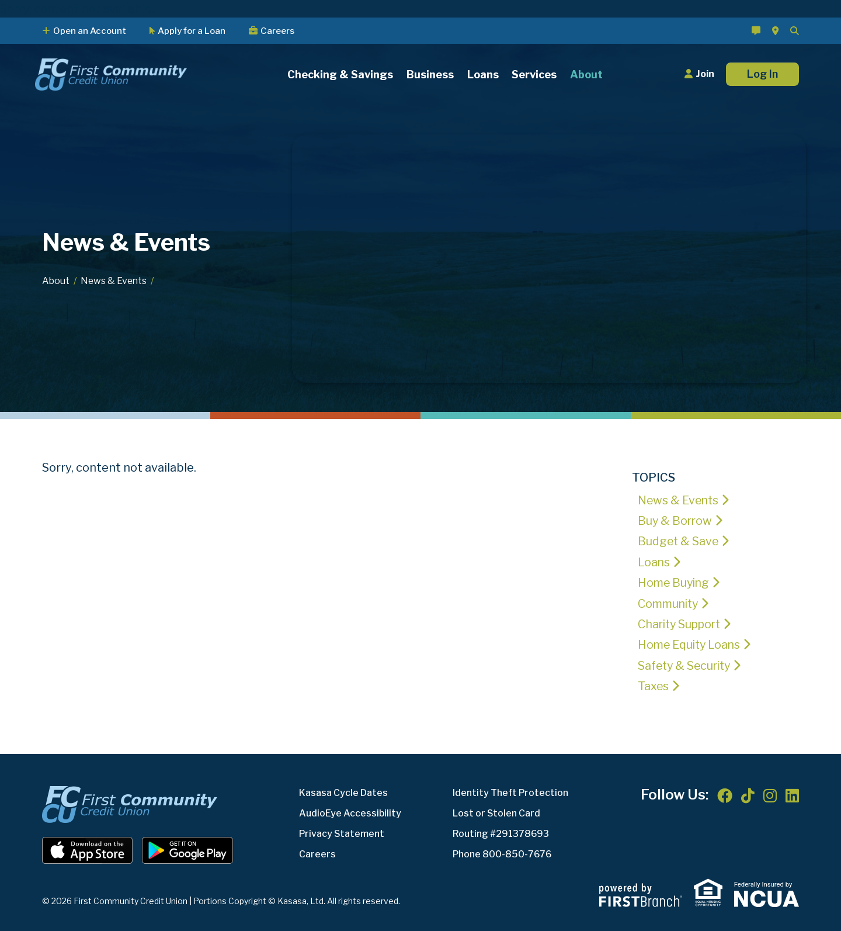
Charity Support (682, 623)
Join (705, 73)
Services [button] (534, 74)
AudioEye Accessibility (350, 810)
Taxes (654, 684)
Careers (277, 31)
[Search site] (794, 30)
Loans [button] (483, 74)
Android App (187, 848)
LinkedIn (792, 793)
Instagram (770, 793)
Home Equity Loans (691, 643)
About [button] (586, 74)
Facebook (724, 793)
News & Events (115, 280)
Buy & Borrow (676, 521)
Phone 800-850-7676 (503, 851)
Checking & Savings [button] (340, 74)
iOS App (87, 848)
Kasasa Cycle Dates (343, 790)
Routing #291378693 (501, 831)
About (56, 280)
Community (670, 603)
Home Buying (675, 582)
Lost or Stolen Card (497, 810)
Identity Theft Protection (511, 790)
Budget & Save (679, 541)
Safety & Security (686, 664)
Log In (762, 74)
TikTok (748, 793)
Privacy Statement (342, 831)
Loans (654, 562)
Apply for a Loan (191, 31)
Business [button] (430, 74)
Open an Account (89, 31)
